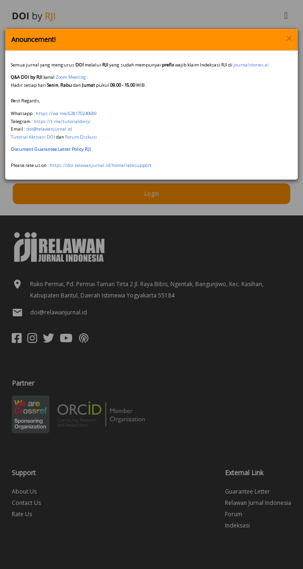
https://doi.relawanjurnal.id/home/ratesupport (101, 165)
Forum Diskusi (81, 137)
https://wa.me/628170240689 (66, 113)
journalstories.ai (251, 65)
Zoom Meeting (71, 77)
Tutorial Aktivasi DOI (33, 137)
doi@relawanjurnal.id (49, 129)
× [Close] (289, 39)
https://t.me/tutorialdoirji (62, 121)
